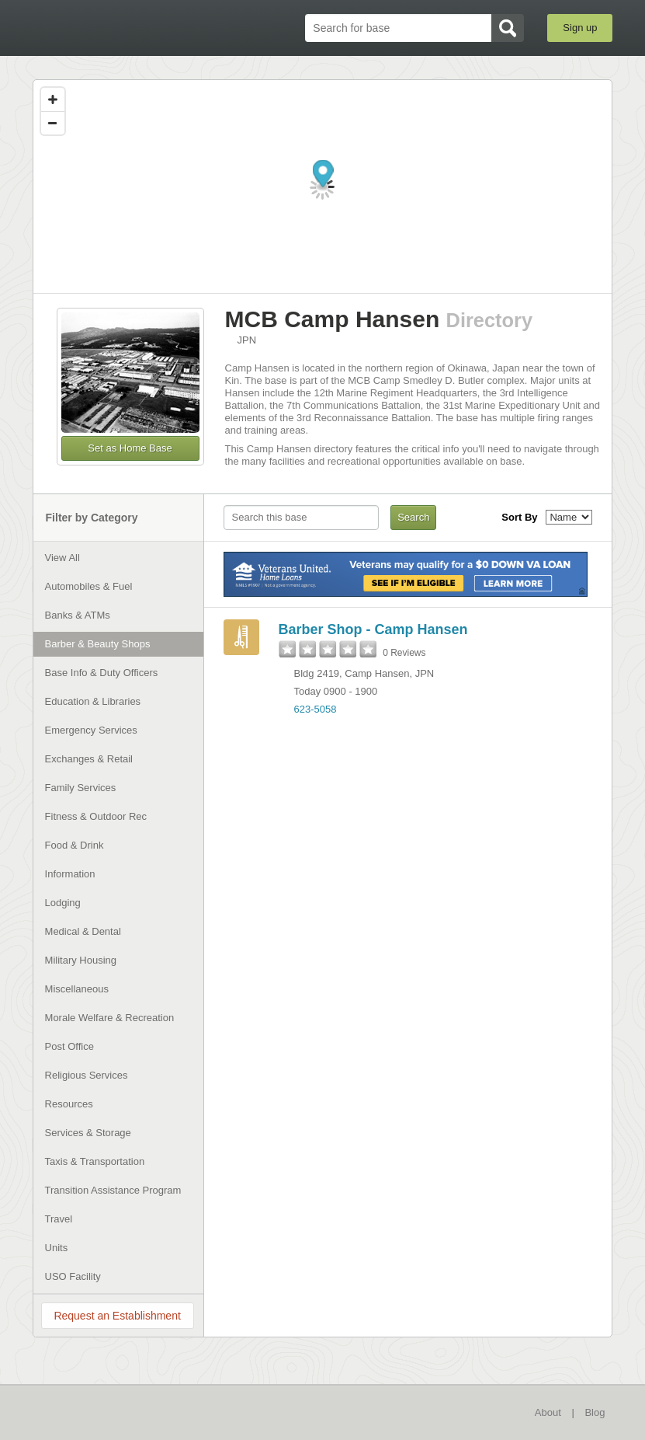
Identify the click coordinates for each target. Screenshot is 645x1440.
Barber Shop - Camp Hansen (373, 629)
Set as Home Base (130, 448)
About (548, 1412)
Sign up (580, 27)
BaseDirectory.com (114, 28)
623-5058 (315, 709)
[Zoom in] (52, 99)
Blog (594, 1412)
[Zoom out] (52, 122)
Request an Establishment (117, 1315)
